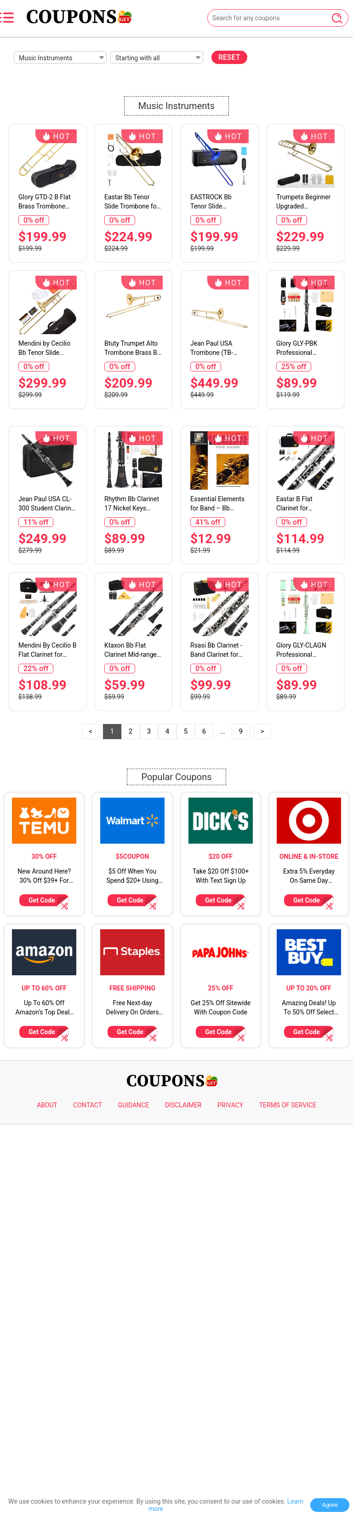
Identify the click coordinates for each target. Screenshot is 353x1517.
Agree (330, 1504)
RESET (229, 57)
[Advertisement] (176, 481)
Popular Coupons (176, 1035)
